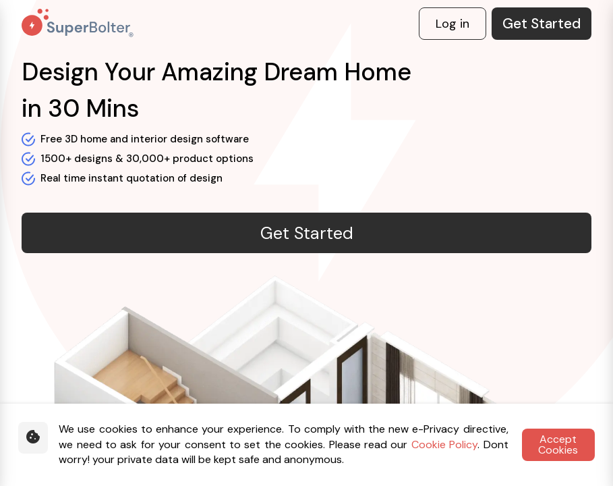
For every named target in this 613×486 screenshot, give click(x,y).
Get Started (541, 23)
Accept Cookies (558, 444)
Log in (452, 24)
